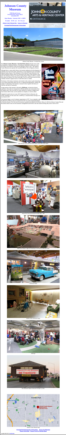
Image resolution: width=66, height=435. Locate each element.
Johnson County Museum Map (10, 23)
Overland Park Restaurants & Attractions (15, 25)
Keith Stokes (12, 433)
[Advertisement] (33, 107)
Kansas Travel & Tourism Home (38, 431)
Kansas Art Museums (22, 23)
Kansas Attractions (24, 431)
